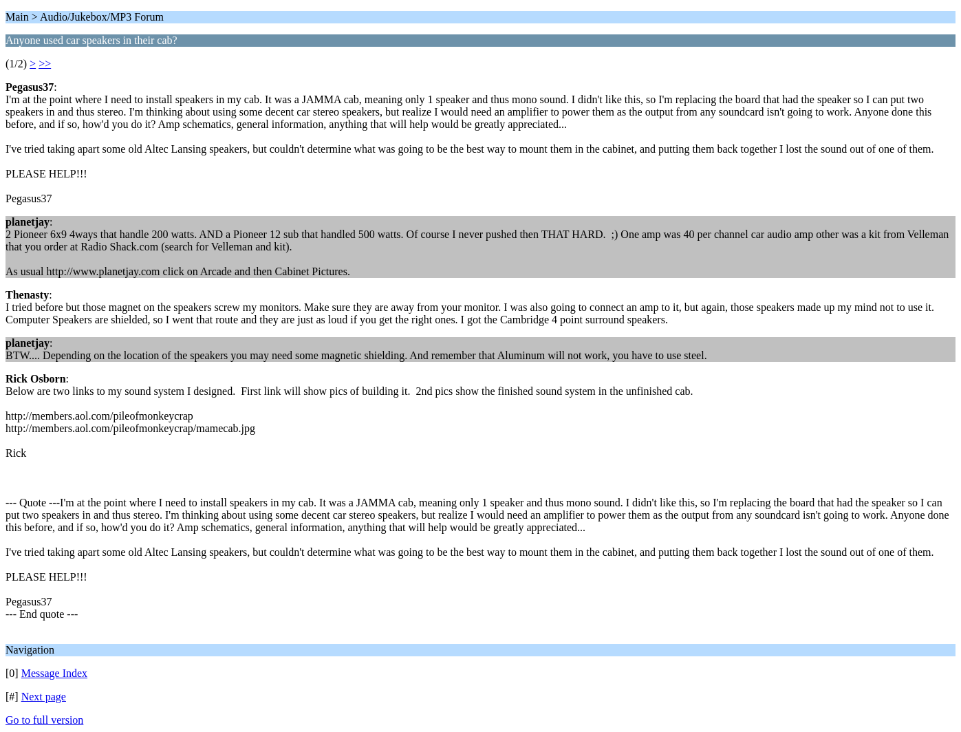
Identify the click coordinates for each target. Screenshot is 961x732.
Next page (43, 696)
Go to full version (44, 720)
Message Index (54, 673)
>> (45, 63)
